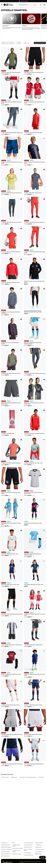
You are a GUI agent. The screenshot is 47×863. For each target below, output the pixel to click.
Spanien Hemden (39, 842)
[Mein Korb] (44, 5)
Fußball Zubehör (5, 768)
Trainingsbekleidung (28, 855)
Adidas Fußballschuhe (6, 853)
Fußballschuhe (14, 768)
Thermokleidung (27, 852)
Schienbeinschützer (39, 849)
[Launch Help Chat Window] (42, 857)
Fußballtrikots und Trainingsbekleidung (27, 768)
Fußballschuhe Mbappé (6, 849)
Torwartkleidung (39, 851)
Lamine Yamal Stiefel (5, 851)
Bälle (13, 842)
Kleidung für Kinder (16, 854)
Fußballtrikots (38, 844)
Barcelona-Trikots (28, 847)
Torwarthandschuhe (28, 842)
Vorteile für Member (23, 1)
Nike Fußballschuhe (5, 855)
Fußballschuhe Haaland (6, 847)
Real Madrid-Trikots (28, 844)
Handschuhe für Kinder (17, 848)
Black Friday (38, 853)
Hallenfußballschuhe (5, 844)
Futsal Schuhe (41, 768)
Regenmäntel (38, 847)
